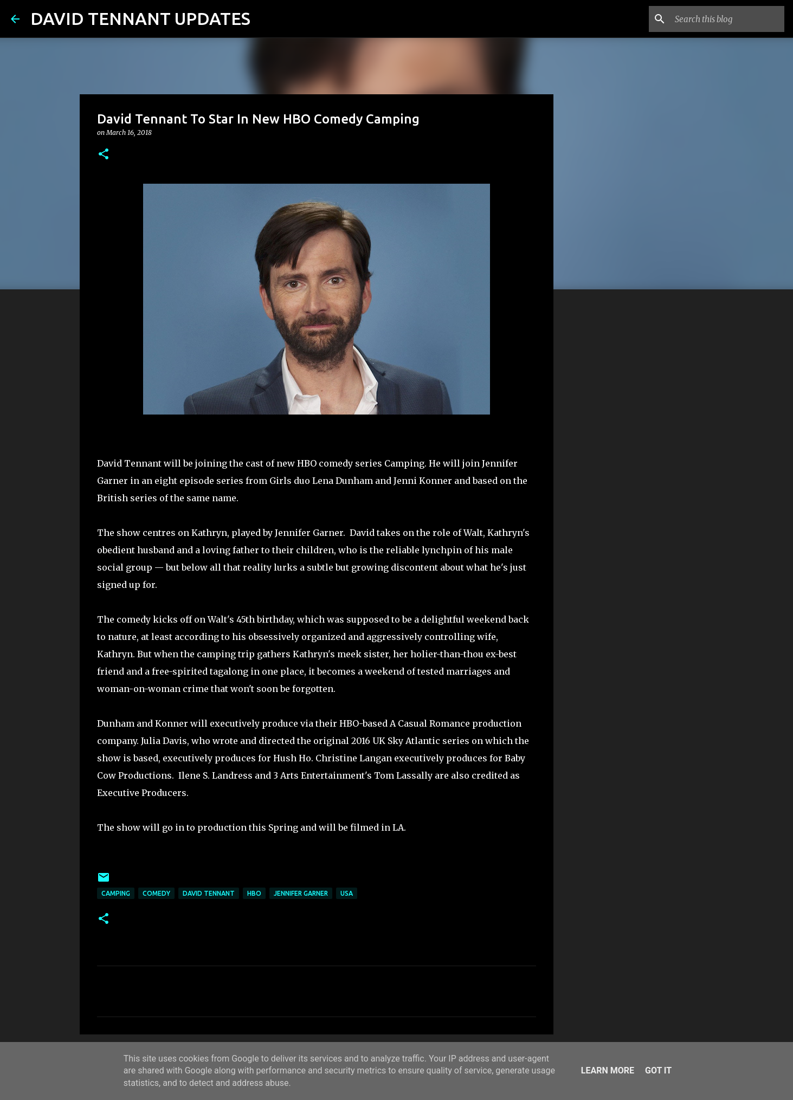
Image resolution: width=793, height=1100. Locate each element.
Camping (115, 893)
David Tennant (209, 893)
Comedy (156, 893)
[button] (103, 154)
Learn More (607, 1070)
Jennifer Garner (301, 893)
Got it (658, 1070)
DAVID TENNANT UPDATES (140, 18)
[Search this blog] (727, 19)
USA (346, 893)
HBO (254, 893)
